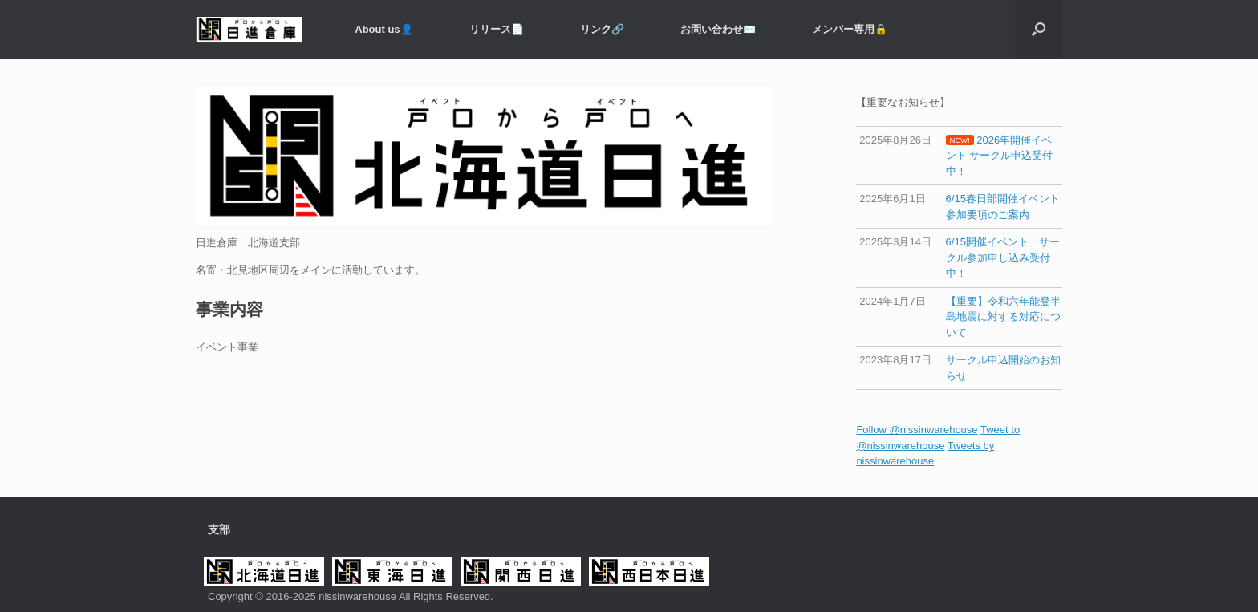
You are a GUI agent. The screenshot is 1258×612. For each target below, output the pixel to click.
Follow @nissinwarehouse (916, 430)
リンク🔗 (602, 29)
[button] (1038, 29)
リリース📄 (496, 29)
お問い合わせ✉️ (718, 29)
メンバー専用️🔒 (849, 29)
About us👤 (383, 29)
